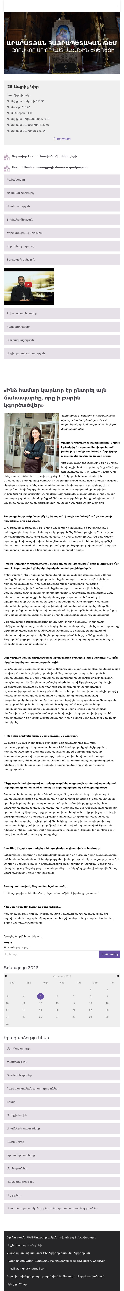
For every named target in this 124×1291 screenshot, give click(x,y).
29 (90, 1016)
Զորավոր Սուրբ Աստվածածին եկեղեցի (40, 156)
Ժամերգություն (17, 1062)
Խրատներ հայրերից (21, 1155)
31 (7, 1023)
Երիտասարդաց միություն (25, 233)
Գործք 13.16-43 (18, 107)
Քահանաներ (16, 179)
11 (24, 1003)
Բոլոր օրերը (62, 138)
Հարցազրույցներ (18, 326)
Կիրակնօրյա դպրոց (21, 246)
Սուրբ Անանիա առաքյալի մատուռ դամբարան (46, 167)
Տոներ (11, 1102)
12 (40, 1003)
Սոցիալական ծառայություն (26, 353)
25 (24, 1016)
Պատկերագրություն (20, 1181)
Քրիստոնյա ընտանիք (22, 313)
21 (74, 1010)
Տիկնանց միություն (20, 219)
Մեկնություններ (17, 1168)
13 (57, 1003)
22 (90, 1010)
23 (107, 1010)
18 (24, 1010)
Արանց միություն (18, 206)
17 (7, 1010)
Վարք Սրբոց (15, 1142)
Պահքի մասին (17, 1115)
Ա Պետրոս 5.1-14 (19, 113)
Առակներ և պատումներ (23, 1128)
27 (57, 1016)
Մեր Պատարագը (19, 1048)
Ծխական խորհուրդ (20, 193)
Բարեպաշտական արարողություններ (33, 1088)
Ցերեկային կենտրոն (21, 259)
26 (40, 1016)
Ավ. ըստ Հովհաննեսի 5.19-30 (28, 119)
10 (7, 1003)
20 (57, 1010)
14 (74, 1003)
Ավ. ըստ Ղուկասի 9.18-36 (25, 101)
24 (7, 1016)
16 (107, 1003)
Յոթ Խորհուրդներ (19, 1075)
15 (90, 1003)
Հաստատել (110, 954)
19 (40, 1010)
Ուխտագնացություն (20, 340)
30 (107, 1016)
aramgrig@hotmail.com (31, 1268)
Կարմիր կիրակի (18, 95)
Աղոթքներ (14, 1195)
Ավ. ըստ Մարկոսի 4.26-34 (26, 130)
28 (74, 1016)
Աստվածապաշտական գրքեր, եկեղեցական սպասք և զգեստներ (52, 1208)
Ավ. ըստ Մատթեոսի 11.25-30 (28, 125)
